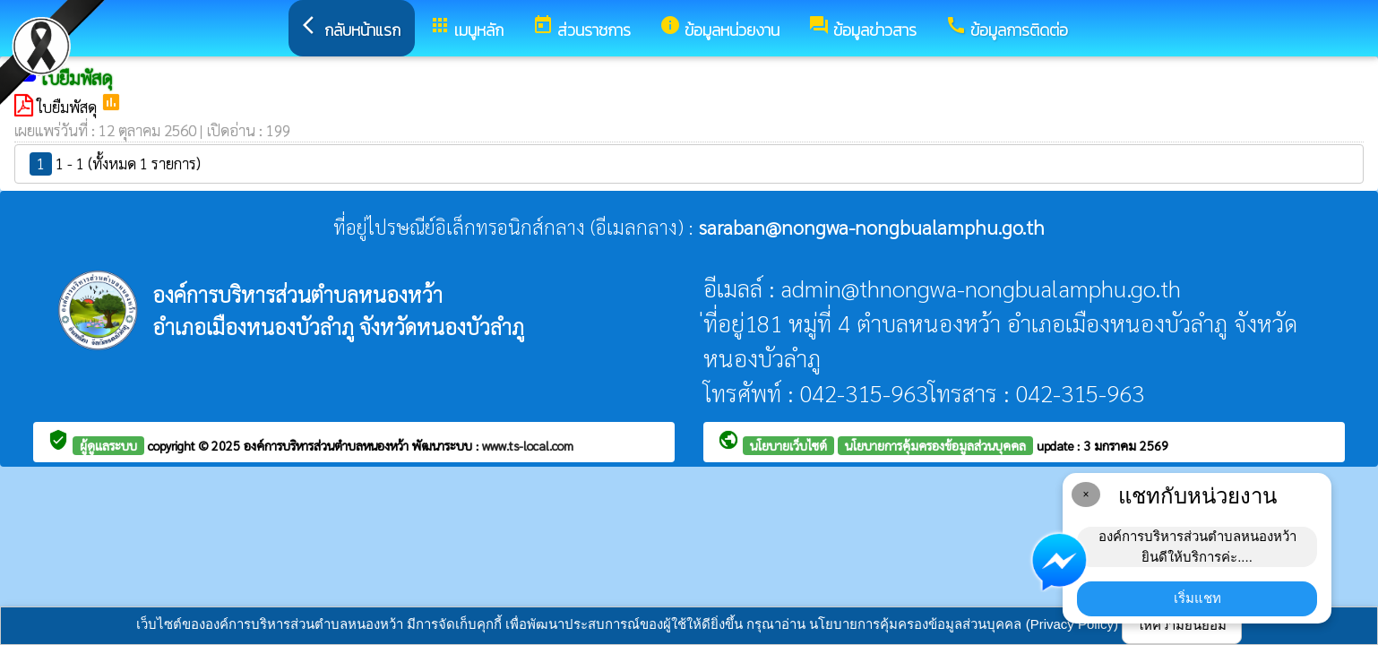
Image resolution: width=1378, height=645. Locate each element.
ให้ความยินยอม (1182, 624)
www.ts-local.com (527, 445)
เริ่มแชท (1197, 598)
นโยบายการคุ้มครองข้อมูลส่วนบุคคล (935, 445)
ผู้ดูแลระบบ (108, 445)
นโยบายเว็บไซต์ (788, 445)
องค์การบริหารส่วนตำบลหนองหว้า (328, 445)
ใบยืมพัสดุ (68, 106)
